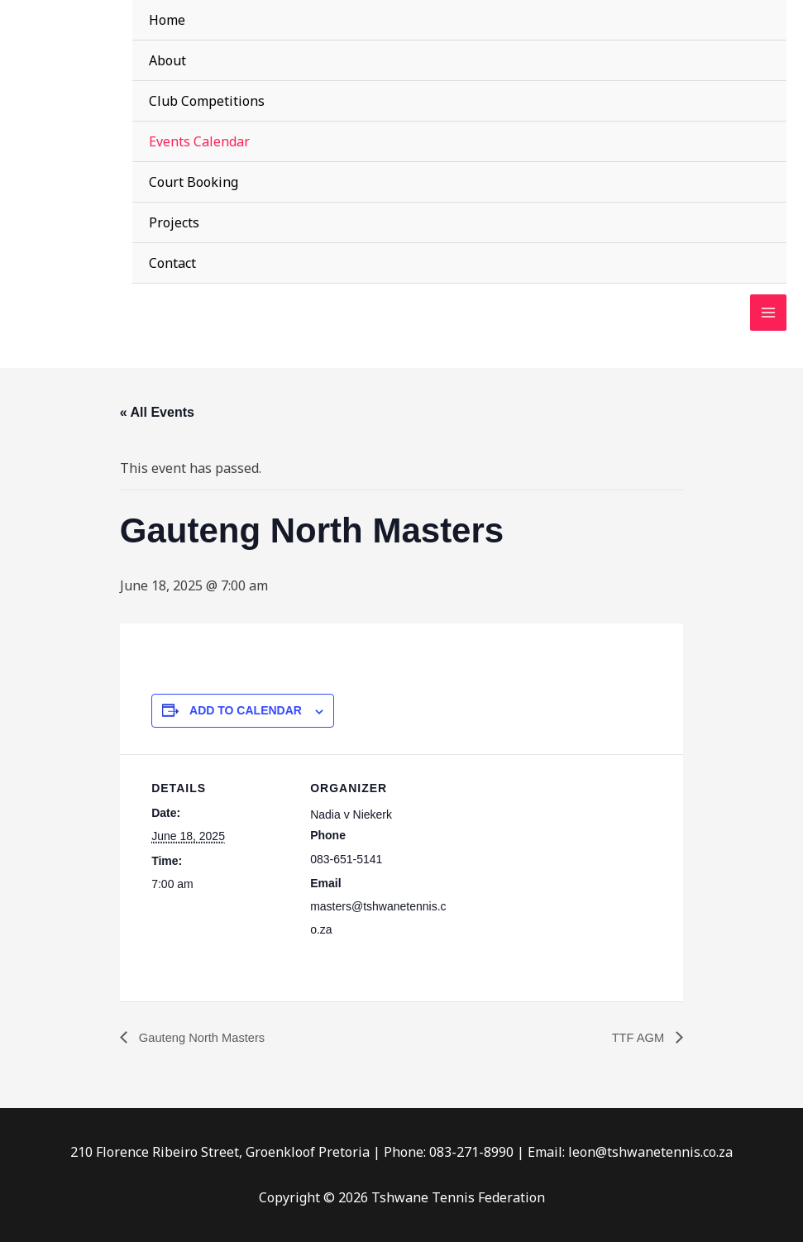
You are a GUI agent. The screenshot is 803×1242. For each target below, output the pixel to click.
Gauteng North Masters (206, 1037)
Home (167, 20)
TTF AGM (636, 1037)
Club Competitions (207, 101)
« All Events (157, 412)
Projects (174, 222)
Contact (172, 263)
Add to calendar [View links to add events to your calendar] (245, 710)
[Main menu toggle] (768, 313)
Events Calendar (199, 141)
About (167, 60)
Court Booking (193, 182)
